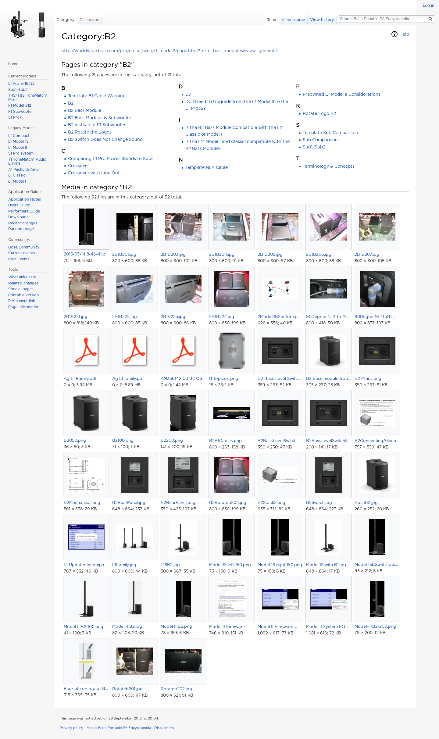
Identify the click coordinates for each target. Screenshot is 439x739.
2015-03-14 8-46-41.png (86, 254)
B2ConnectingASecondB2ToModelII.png (377, 440)
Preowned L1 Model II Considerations (341, 94)
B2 (70, 103)
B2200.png (172, 440)
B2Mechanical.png (82, 502)
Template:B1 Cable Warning (97, 95)
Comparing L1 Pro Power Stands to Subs (110, 158)
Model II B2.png (176, 626)
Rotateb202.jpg (176, 688)
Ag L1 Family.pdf (80, 378)
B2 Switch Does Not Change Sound (105, 139)
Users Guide (19, 205)
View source (293, 19)
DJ (188, 94)
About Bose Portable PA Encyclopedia (119, 728)
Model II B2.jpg (127, 626)
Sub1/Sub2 (314, 147)
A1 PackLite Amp (23, 169)
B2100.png (123, 440)
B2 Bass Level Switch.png (280, 378)
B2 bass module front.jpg (328, 378)
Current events (21, 253)
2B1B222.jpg (124, 316)
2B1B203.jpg (173, 254)
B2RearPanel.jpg (128, 502)
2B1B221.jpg (75, 316)
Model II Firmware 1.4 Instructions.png (231, 626)
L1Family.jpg (124, 564)
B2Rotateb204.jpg (227, 502)
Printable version (23, 295)
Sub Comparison (320, 139)
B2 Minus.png (368, 378)
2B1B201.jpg (124, 254)
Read (271, 19)
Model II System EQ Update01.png (328, 626)
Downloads (18, 217)
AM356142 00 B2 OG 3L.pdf (183, 378)
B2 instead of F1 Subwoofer (97, 124)
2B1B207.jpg (367, 254)
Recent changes (22, 223)
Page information (23, 307)
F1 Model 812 (19, 105)
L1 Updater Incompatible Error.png (86, 564)
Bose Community (23, 247)
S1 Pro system (21, 153)
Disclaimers (164, 728)
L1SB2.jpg (170, 564)
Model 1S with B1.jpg (326, 564)
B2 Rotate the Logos (90, 132)
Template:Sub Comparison (330, 132)
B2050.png (75, 440)
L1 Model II (17, 147)
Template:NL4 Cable (206, 167)
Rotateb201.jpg (127, 688)
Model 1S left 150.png (230, 564)
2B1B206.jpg (318, 254)
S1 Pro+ (15, 117)
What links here (22, 277)
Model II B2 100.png (83, 626)
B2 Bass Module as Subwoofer (99, 117)
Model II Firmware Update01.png (280, 626)
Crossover (78, 165)
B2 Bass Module (84, 110)
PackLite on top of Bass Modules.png (86, 688)
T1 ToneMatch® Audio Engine (27, 161)
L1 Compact (19, 135)
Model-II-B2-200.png (375, 626)
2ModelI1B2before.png (280, 316)
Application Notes (24, 199)
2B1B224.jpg (221, 316)
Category (65, 19)
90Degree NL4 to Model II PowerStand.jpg (328, 316)
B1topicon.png (223, 378)
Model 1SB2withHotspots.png (377, 564)
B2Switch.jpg (319, 502)
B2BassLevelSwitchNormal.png (280, 440)
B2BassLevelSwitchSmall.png (328, 440)
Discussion (89, 19)
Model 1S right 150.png (280, 564)
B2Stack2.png (271, 502)
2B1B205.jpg (270, 254)
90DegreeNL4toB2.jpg (377, 316)
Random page (21, 229)
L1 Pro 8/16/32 (21, 83)
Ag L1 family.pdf (128, 378)
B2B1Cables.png (225, 440)
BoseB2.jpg (366, 502)
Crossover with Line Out (94, 172)
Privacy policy (71, 728)
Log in (428, 5)
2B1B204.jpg (221, 254)
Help (404, 34)
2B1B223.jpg (173, 316)
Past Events (19, 259)
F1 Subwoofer (20, 111)
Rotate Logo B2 (319, 113)
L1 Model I (17, 181)
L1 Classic (16, 175)
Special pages (21, 289)
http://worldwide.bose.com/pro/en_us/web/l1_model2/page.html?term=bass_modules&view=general (167, 50)
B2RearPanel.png (178, 502)
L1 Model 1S (18, 141)
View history (322, 19)
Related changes (23, 283)
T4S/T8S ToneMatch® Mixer (27, 97)
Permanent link (21, 300)
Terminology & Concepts (329, 166)
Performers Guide (24, 211)
